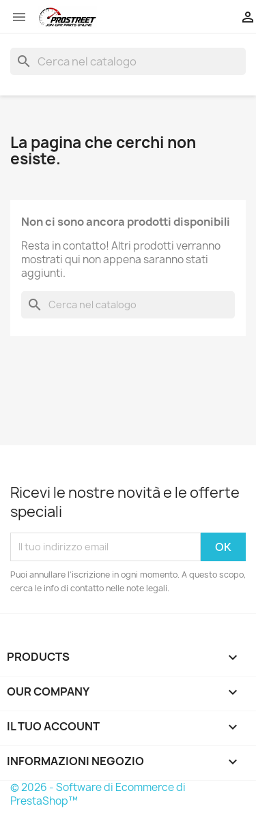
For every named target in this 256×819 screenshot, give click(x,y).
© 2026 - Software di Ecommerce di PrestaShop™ (98, 794)
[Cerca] (128, 61)
